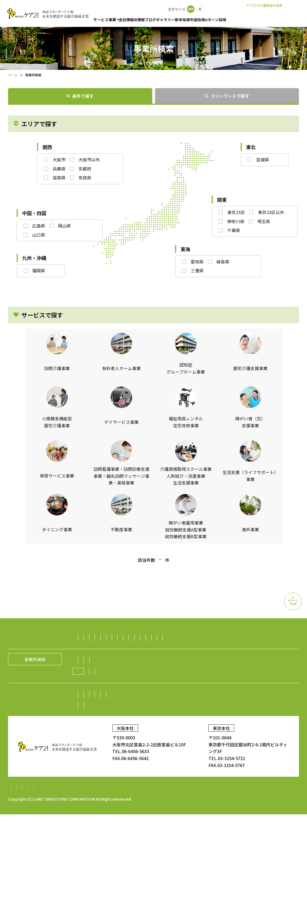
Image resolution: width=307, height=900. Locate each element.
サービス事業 (104, 19)
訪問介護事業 (95, 650)
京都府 (84, 168)
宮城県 (262, 159)
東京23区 (236, 212)
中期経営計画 (95, 770)
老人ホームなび (281, 13)
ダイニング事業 (97, 703)
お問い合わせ (242, 9)
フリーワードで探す (230, 96)
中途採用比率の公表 (100, 792)
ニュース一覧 (158, 736)
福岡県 (38, 270)
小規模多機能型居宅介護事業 (110, 661)
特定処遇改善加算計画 (219, 872)
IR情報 (148, 19)
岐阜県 (222, 261)
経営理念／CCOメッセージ (143, 725)
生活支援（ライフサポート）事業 (244, 692)
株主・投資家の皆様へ (103, 759)
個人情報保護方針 (56, 872)
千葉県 (233, 230)
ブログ (163, 19)
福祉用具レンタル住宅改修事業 (213, 661)
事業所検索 (211, 9)
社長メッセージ (97, 725)
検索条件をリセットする (196, 580)
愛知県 (197, 261)
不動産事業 (128, 703)
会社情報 (130, 19)
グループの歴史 (189, 725)
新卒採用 (204, 19)
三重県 (197, 270)
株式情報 (197, 759)
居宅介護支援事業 (232, 650)
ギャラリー (183, 19)
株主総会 (139, 759)
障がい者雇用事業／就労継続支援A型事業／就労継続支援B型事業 (207, 703)
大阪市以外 (89, 159)
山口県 (38, 235)
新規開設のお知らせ (195, 736)
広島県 (38, 225)
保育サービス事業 (152, 671)
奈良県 (84, 177)
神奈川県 (235, 221)
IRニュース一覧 (128, 770)
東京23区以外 (271, 212)
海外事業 (284, 703)
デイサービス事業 (160, 661)
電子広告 (243, 759)
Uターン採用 (246, 19)
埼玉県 (263, 221)
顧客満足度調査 (243, 792)
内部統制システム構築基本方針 (162, 872)
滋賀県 (59, 177)
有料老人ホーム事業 (132, 650)
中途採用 (224, 19)
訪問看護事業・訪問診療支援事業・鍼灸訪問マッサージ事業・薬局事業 (150, 682)
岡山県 (64, 225)
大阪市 (59, 159)
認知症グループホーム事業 (183, 650)
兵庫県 (59, 168)
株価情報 (220, 759)
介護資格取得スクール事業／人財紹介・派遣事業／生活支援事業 (144, 692)
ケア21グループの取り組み (111, 736)
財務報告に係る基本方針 (103, 872)
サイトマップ (21, 872)
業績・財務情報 (168, 759)
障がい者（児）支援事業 (105, 671)
